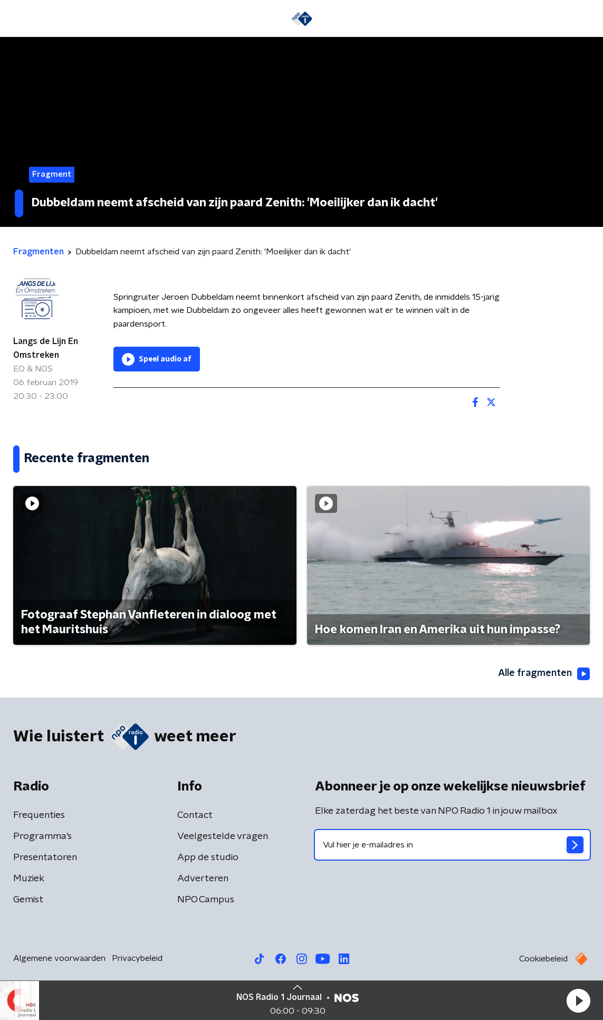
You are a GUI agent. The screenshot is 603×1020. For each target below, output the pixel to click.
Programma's (42, 836)
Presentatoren (45, 857)
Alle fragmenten (544, 674)
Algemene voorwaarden (59, 958)
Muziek (28, 878)
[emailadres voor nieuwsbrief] (452, 845)
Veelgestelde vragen (222, 836)
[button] (578, 1000)
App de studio (207, 857)
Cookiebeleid (543, 959)
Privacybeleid (137, 958)
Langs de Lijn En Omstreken (45, 348)
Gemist (28, 899)
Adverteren (202, 878)
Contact (195, 815)
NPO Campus (205, 899)
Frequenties (39, 815)
